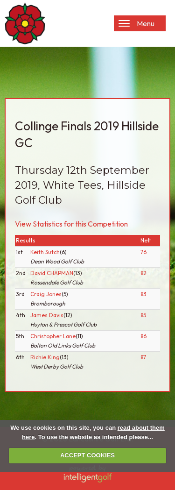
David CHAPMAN (51, 273)
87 (143, 357)
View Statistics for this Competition (71, 223)
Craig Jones (46, 294)
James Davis (46, 315)
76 (143, 252)
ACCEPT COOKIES (87, 455)
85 (143, 315)
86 (143, 336)
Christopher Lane (53, 336)
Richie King (45, 357)
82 (143, 273)
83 (143, 294)
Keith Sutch (45, 252)
